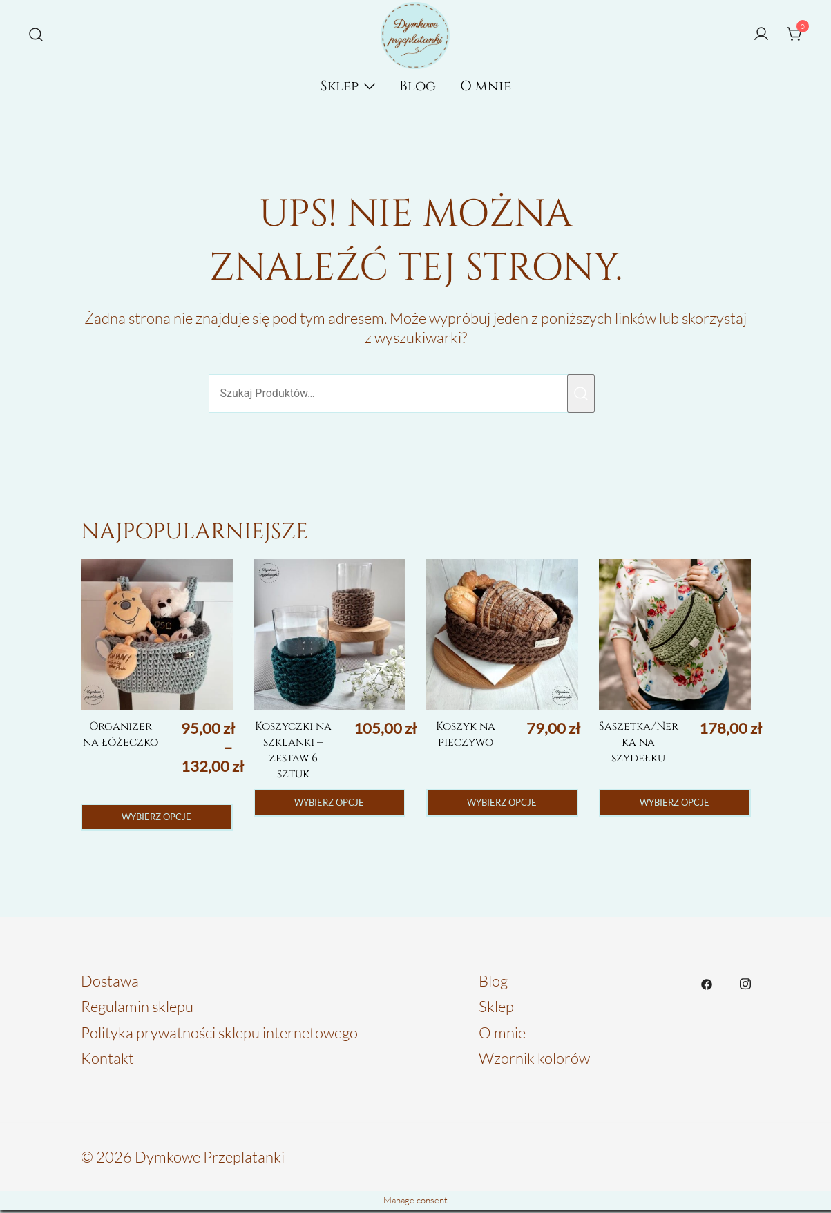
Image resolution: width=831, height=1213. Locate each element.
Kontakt (107, 1061)
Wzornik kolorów (534, 1061)
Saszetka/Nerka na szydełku (638, 742)
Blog (417, 86)
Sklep (340, 86)
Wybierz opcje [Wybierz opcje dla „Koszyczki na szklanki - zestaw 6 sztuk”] (329, 804)
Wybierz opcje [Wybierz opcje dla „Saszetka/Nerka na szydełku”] (674, 804)
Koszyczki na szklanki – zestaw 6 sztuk (293, 750)
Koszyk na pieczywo (465, 734)
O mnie (485, 86)
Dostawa (110, 983)
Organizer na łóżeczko (120, 734)
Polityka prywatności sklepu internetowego (219, 1035)
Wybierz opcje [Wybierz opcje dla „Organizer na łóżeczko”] (156, 818)
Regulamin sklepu (137, 1009)
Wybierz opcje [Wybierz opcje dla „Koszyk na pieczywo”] (501, 804)
